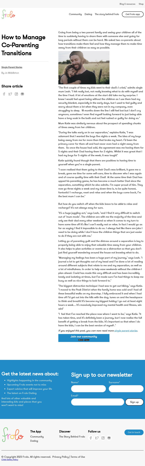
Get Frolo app (133, 14)
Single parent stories (11, 67)
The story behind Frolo (107, 14)
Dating (88, 14)
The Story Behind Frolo (72, 436)
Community (75, 14)
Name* (75, 382)
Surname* (114, 382)
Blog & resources (127, 4)
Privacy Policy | (61, 457)
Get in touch (134, 432)
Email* (74, 395)
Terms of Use (78, 457)
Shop (141, 4)
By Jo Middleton (10, 72)
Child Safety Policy (9, 459)
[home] (15, 14)
